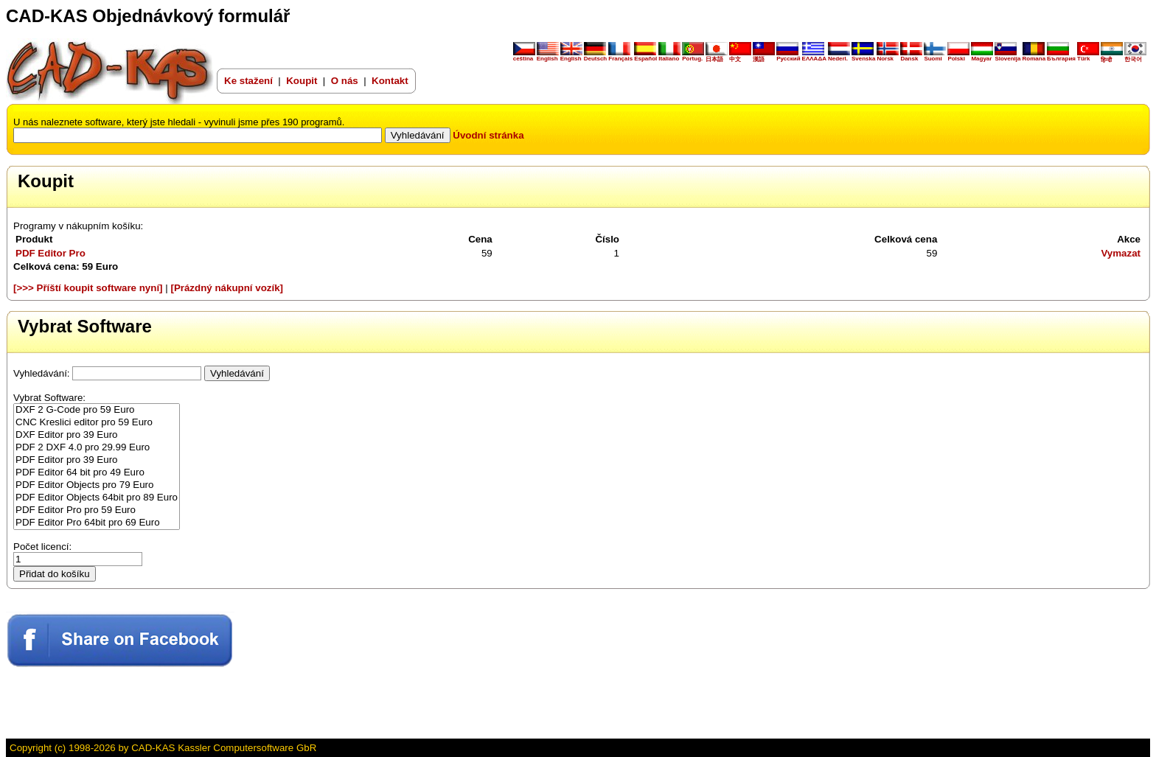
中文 (740, 56)
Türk (1088, 56)
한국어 (1135, 56)
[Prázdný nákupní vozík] (226, 287)
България (1061, 56)
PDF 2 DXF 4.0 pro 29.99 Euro (96, 448)
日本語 (717, 56)
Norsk (888, 56)
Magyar (982, 56)
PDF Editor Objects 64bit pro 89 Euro (96, 498)
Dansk (911, 56)
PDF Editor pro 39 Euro (96, 460)
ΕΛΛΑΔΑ (814, 58)
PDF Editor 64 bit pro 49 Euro (96, 473)
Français (620, 56)
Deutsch (595, 56)
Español (645, 56)
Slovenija (1007, 56)
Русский (788, 58)
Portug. (693, 56)
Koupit (301, 80)
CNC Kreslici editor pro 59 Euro (96, 422)
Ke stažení (248, 80)
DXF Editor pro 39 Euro (96, 435)
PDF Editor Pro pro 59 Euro (96, 510)
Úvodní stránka (488, 135)
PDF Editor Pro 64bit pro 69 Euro (96, 523)
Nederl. (839, 56)
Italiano (669, 56)
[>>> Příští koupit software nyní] (88, 287)
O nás (346, 80)
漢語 (764, 56)
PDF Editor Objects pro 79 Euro (96, 485)
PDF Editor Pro (50, 253)
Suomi (935, 56)
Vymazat (1121, 253)
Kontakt (390, 80)
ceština (524, 56)
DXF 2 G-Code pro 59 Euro (96, 410)
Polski (958, 56)
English (548, 56)
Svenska (863, 56)
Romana (1034, 56)
